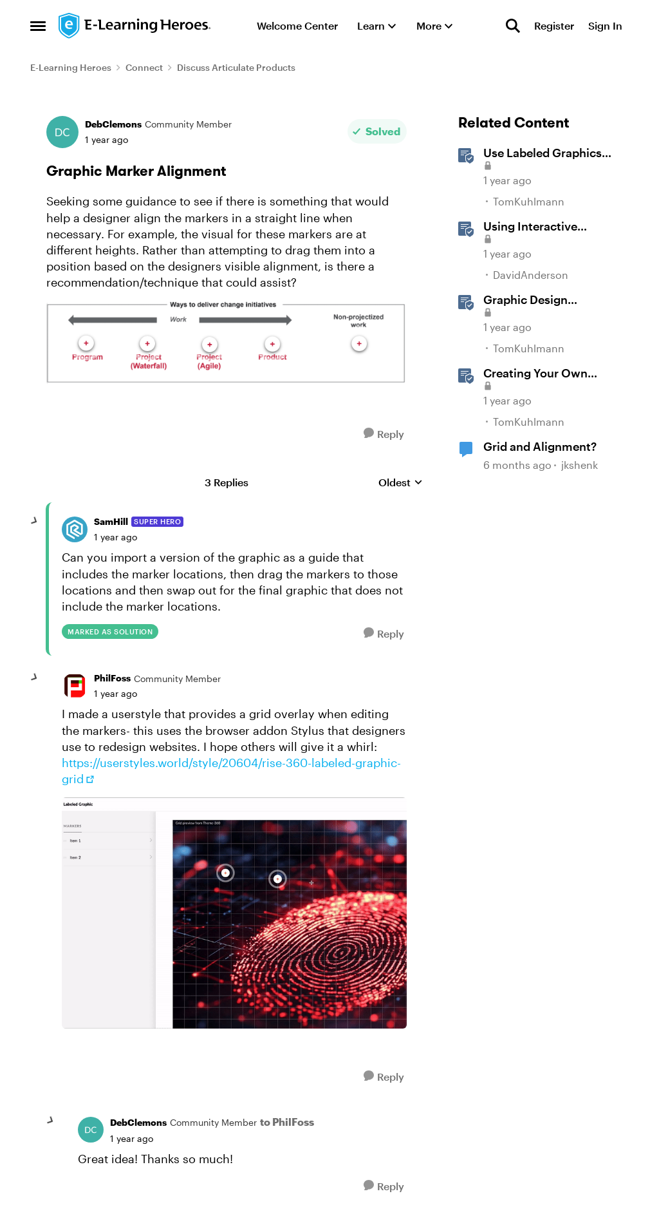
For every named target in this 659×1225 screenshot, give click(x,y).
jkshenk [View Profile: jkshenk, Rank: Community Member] (579, 465)
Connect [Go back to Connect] (144, 67)
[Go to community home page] (135, 26)
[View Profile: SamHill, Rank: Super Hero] (75, 529)
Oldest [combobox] (400, 482)
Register (554, 25)
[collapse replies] (34, 521)
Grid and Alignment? (540, 446)
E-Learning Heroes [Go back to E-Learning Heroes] (70, 67)
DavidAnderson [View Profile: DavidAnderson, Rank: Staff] (530, 275)
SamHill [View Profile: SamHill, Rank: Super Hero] (111, 521)
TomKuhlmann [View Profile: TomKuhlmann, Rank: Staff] (528, 201)
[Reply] (384, 433)
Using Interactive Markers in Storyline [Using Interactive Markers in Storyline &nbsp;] (538, 226)
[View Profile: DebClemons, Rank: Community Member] (62, 132)
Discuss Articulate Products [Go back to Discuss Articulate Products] (236, 67)
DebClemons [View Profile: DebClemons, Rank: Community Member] (113, 124)
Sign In (605, 25)
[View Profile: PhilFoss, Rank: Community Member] (75, 686)
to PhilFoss (287, 1122)
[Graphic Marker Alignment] (115, 537)
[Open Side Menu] (38, 25)
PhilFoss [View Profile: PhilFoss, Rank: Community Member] (112, 677)
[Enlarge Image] (226, 343)
